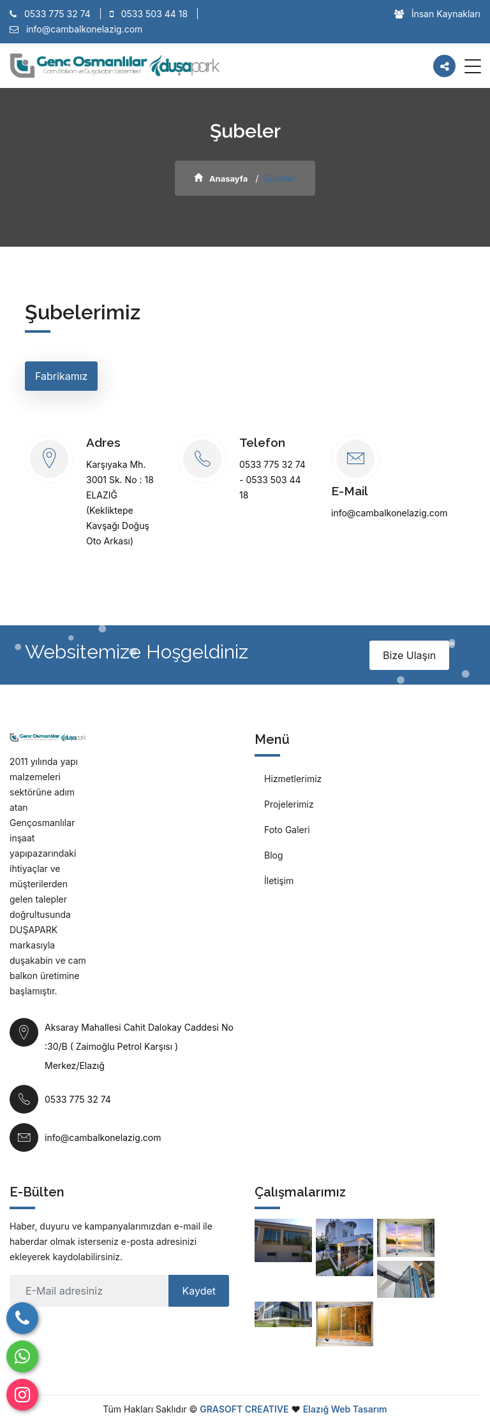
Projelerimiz (289, 804)
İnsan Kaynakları (437, 13)
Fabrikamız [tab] (61, 376)
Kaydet (199, 1290)
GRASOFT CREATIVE (244, 1409)
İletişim (278, 880)
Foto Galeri (287, 829)
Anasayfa (221, 178)
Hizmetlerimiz (293, 778)
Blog (273, 855)
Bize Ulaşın (409, 655)
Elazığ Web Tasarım (345, 1409)
